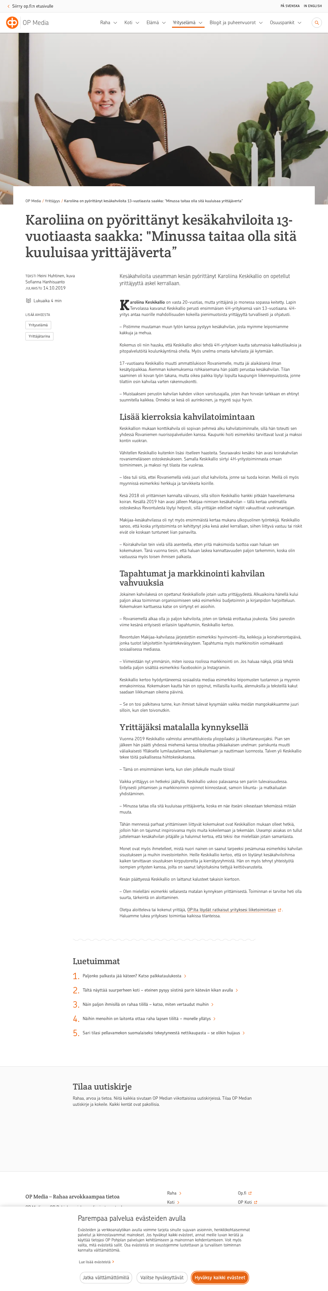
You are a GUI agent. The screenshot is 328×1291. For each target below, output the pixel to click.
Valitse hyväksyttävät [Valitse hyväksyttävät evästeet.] (161, 1278)
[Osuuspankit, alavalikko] (301, 23)
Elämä (153, 22)
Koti (128, 22)
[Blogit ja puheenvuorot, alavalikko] (262, 23)
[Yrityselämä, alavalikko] (202, 23)
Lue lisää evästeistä (95, 1262)
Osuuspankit (282, 22)
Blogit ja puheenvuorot (233, 22)
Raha (105, 22)
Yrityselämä (184, 22)
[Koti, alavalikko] (139, 23)
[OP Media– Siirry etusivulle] (30, 23)
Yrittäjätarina (39, 336)
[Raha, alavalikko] (116, 23)
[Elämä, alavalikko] (165, 23)
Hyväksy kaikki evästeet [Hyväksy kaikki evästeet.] (220, 1278)
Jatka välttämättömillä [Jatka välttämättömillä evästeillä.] (106, 1278)
